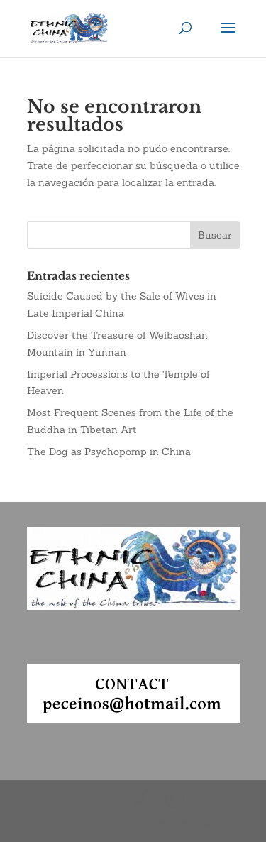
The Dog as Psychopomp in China (109, 451)
